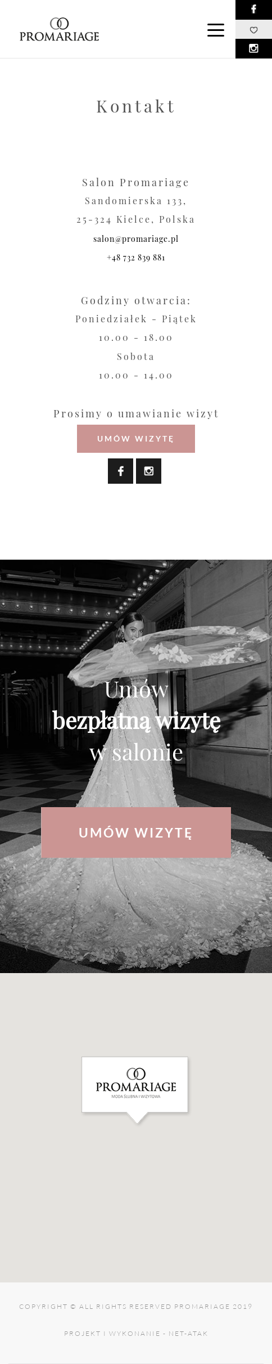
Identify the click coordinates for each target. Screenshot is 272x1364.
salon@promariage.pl (136, 238)
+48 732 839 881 (136, 257)
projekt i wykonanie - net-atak (136, 1333)
